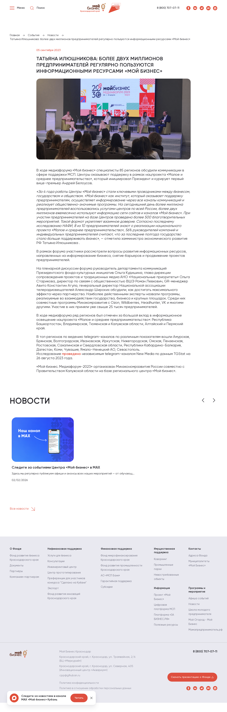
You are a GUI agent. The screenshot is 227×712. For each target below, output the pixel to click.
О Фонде (16, 551)
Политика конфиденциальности (80, 688)
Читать (79, 698)
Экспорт (53, 591)
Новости (194, 609)
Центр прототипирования (65, 576)
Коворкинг (161, 563)
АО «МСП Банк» (111, 579)
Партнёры (17, 583)
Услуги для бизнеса (60, 559)
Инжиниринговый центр (63, 570)
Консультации (57, 564)
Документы (17, 577)
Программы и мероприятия (198, 594)
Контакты (195, 551)
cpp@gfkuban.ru (70, 680)
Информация (163, 592)
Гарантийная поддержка (117, 584)
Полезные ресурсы (166, 629)
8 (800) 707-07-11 (168, 8)
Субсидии (107, 590)
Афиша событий (199, 603)
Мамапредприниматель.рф (207, 635)
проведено (71, 354)
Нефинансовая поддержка (66, 551)
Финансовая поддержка (118, 551)
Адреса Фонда (199, 559)
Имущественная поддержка (165, 553)
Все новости (25, 511)
